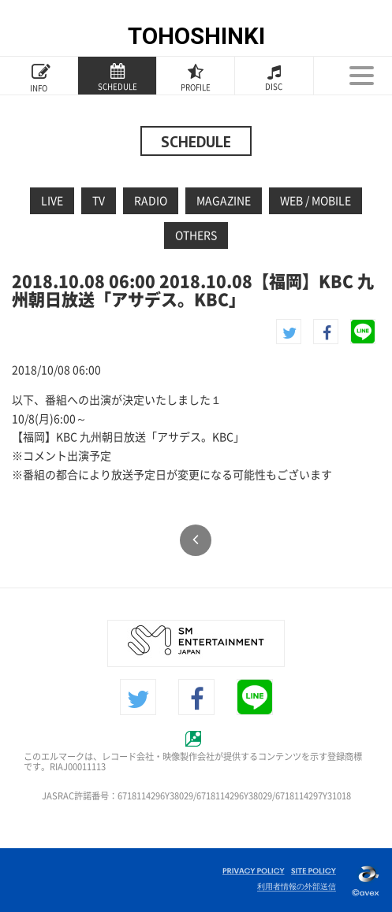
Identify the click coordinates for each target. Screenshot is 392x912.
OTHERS (196, 235)
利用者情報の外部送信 (296, 886)
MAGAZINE (223, 200)
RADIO (150, 200)
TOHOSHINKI (196, 36)
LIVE (52, 200)
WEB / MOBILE (315, 200)
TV (98, 200)
